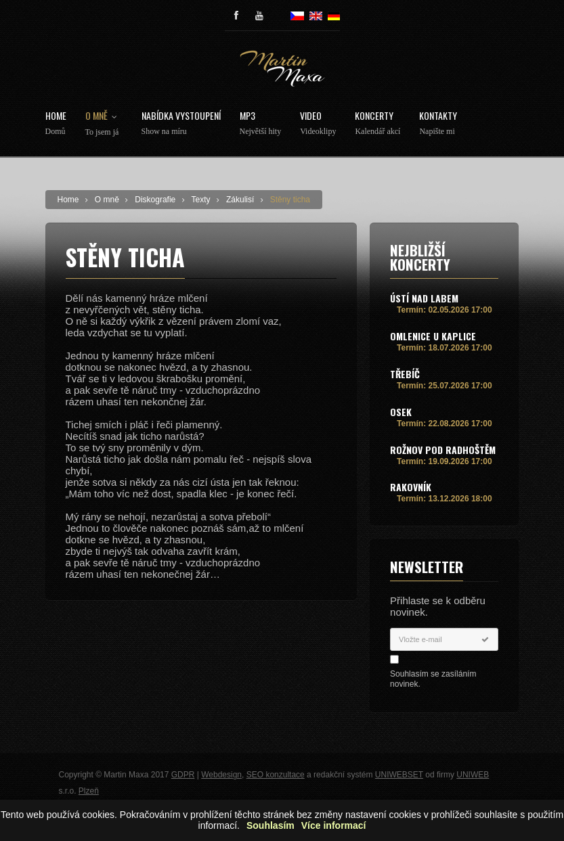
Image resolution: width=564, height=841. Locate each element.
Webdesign (221, 774)
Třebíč (405, 374)
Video (318, 123)
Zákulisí (240, 199)
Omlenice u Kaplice (433, 336)
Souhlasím (270, 826)
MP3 (261, 123)
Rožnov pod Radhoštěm (443, 449)
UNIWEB (472, 774)
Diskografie (155, 199)
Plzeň (89, 791)
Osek (401, 412)
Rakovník (410, 487)
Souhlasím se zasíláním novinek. (433, 679)
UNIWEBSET (399, 774)
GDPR (183, 774)
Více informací (333, 826)
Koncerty (377, 123)
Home (55, 123)
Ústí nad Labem (424, 298)
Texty (201, 199)
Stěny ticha (290, 199)
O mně (104, 124)
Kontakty (438, 123)
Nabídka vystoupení (181, 123)
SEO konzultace (275, 774)
